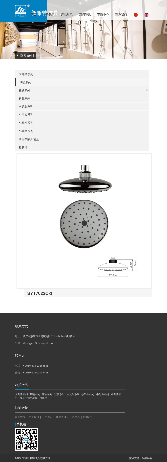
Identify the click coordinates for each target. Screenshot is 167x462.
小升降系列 (26, 131)
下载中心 (103, 14)
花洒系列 (24, 90)
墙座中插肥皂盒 (29, 139)
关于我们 (49, 14)
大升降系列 (26, 74)
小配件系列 (26, 122)
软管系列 (24, 98)
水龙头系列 (26, 106)
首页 (33, 14)
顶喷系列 (25, 82)
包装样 (23, 147)
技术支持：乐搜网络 (140, 458)
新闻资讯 (85, 14)
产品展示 (67, 14)
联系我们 (121, 14)
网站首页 (20, 417)
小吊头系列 (26, 114)
